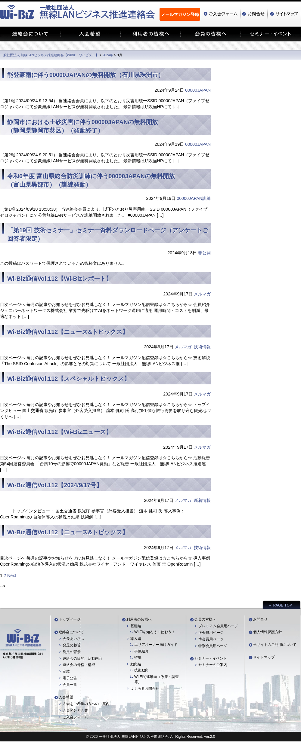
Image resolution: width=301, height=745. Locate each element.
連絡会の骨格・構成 (79, 665)
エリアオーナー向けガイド (156, 645)
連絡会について (71, 632)
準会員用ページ (211, 639)
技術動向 (141, 670)
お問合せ (260, 619)
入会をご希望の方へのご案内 (86, 704)
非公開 (204, 252)
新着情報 (202, 500)
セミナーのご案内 (212, 665)
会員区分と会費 (75, 710)
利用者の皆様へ (139, 619)
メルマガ (202, 294)
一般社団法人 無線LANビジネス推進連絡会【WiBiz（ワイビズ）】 (49, 55)
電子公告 (70, 678)
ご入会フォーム (75, 717)
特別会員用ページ (212, 646)
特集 (137, 657)
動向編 (135, 664)
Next (11, 575)
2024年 (107, 55)
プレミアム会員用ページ (218, 626)
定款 (66, 671)
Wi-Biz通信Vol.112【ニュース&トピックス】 (67, 331)
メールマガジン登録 (180, 14)
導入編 (135, 639)
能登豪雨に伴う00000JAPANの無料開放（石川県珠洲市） (85, 75)
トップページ (69, 619)
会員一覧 (70, 684)
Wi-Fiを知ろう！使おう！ (154, 632)
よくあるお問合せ (144, 688)
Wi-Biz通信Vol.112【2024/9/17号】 (54, 485)
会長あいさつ (73, 639)
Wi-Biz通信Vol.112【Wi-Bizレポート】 (59, 278)
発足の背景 (72, 652)
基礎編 (135, 626)
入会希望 (66, 697)
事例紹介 (141, 651)
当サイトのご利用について (274, 645)
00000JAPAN (198, 90)
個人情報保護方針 (267, 632)
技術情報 (202, 346)
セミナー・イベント (210, 658)
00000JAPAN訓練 (194, 198)
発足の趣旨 (72, 645)
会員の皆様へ (205, 619)
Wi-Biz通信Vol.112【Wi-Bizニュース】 (59, 432)
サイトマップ (264, 657)
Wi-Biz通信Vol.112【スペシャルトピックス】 (68, 378)
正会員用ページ (211, 633)
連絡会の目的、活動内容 (82, 658)
